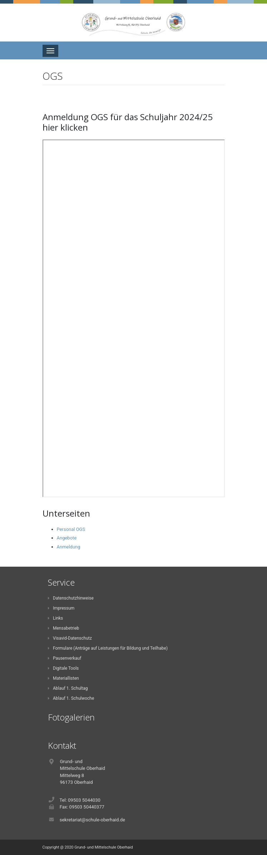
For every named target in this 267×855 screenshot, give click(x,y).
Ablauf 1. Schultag (68, 688)
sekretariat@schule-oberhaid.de (92, 819)
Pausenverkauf (64, 658)
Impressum (61, 608)
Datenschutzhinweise (71, 598)
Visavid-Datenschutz (70, 638)
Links (55, 618)
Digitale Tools (63, 668)
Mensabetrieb (63, 628)
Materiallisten (63, 678)
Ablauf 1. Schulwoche (71, 698)
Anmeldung (68, 546)
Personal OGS (71, 529)
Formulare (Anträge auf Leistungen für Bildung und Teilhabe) (108, 648)
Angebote (67, 538)
